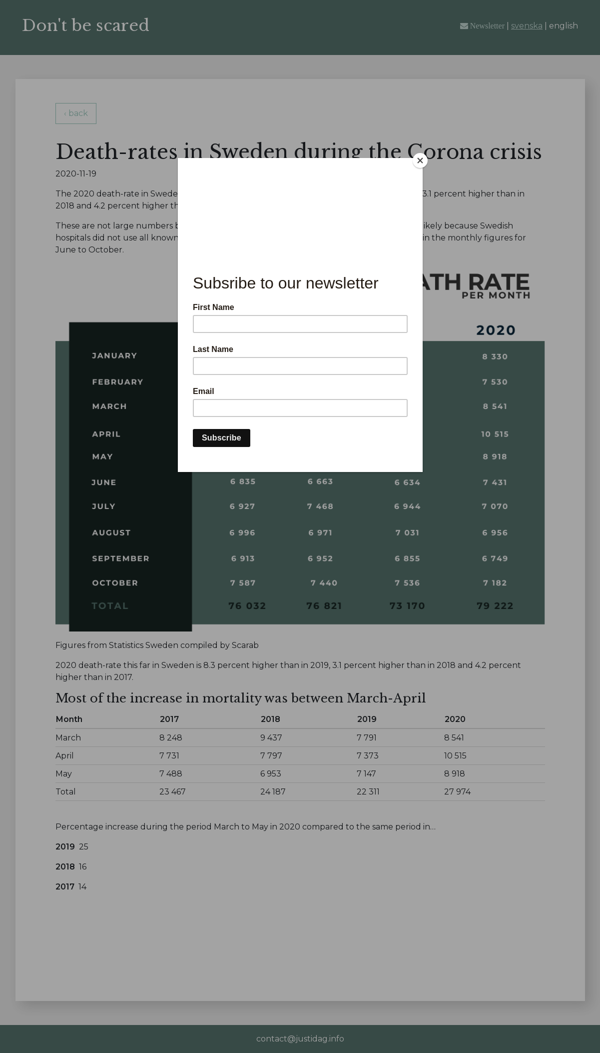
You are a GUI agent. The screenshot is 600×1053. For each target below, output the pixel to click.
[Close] (420, 160)
